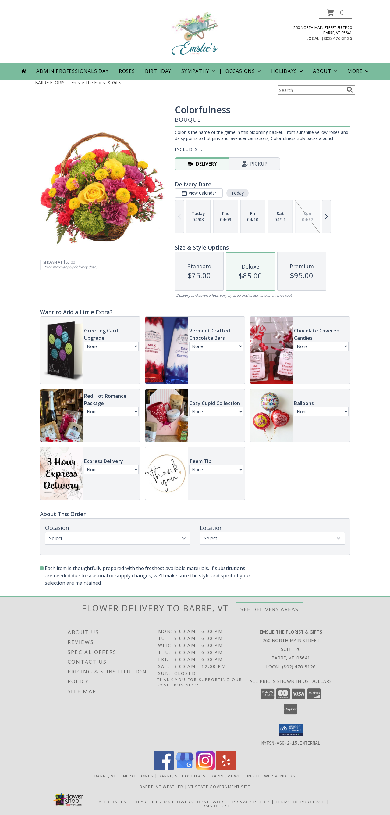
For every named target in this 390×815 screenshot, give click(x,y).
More (358, 71)
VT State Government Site (219, 786)
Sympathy (198, 71)
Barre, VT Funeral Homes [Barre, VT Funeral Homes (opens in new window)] (124, 775)
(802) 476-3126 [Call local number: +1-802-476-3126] (337, 38)
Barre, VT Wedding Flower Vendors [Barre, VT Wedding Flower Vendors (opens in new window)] (253, 775)
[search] (350, 89)
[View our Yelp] (226, 768)
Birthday (158, 71)
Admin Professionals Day (72, 71)
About (326, 71)
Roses (127, 71)
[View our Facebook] (164, 768)
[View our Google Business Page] (184, 768)
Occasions (243, 71)
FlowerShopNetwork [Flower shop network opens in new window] (199, 801)
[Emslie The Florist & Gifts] (195, 35)
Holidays (287, 71)
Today (237, 193)
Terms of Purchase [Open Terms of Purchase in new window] (300, 801)
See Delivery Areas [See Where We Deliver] (269, 609)
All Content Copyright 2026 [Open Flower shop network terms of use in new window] (135, 801)
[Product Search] (311, 90)
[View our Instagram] (205, 768)
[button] (335, 13)
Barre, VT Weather (161, 786)
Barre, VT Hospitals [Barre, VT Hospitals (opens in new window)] (182, 775)
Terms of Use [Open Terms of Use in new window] (214, 805)
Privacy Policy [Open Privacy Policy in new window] (251, 801)
